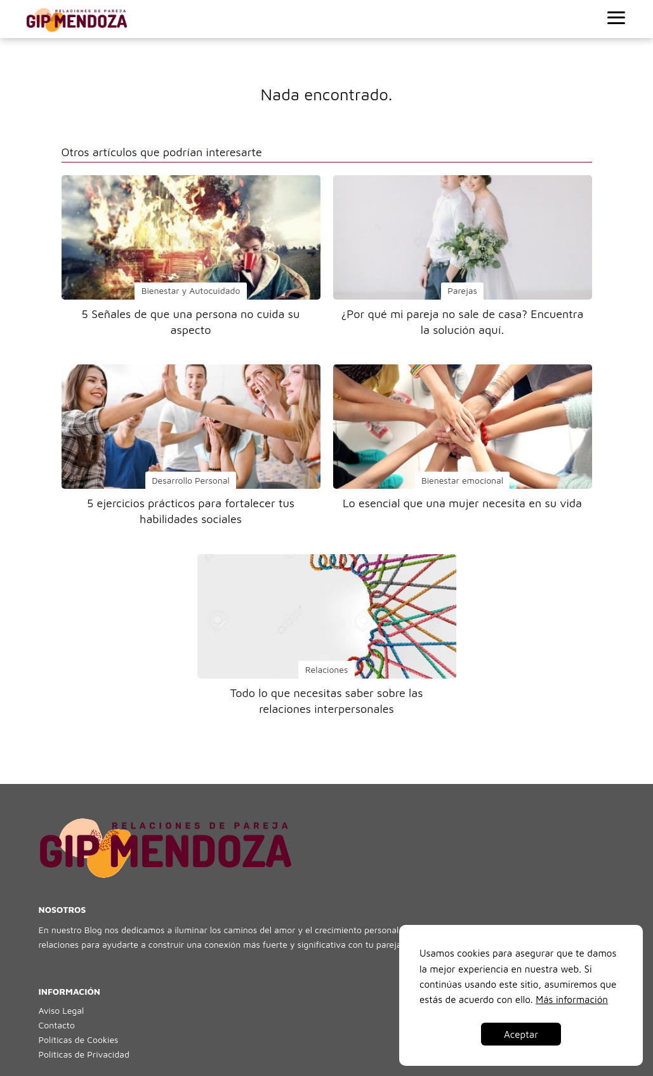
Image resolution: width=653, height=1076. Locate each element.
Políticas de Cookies (79, 1039)
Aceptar (521, 1034)
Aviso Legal (61, 1010)
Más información (572, 999)
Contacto (57, 1025)
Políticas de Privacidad (84, 1054)
